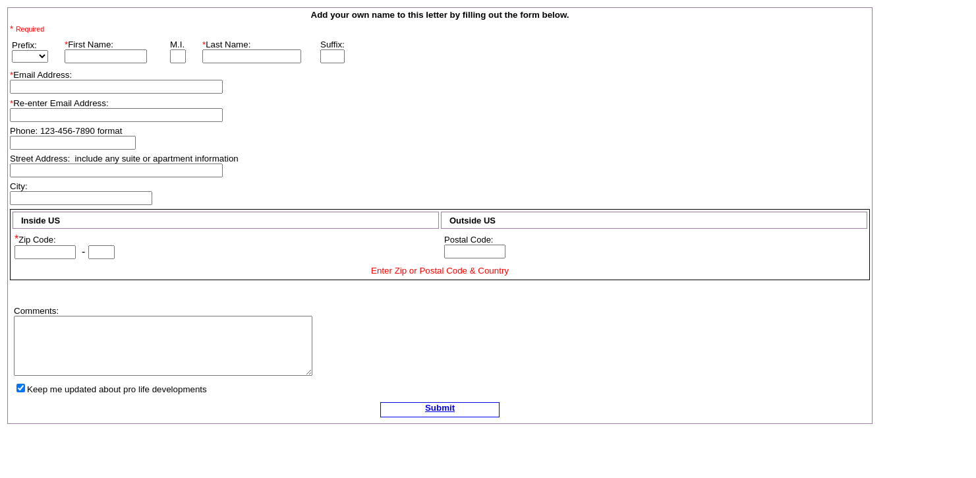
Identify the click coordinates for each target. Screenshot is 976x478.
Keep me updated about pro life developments (117, 389)
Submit (440, 408)
